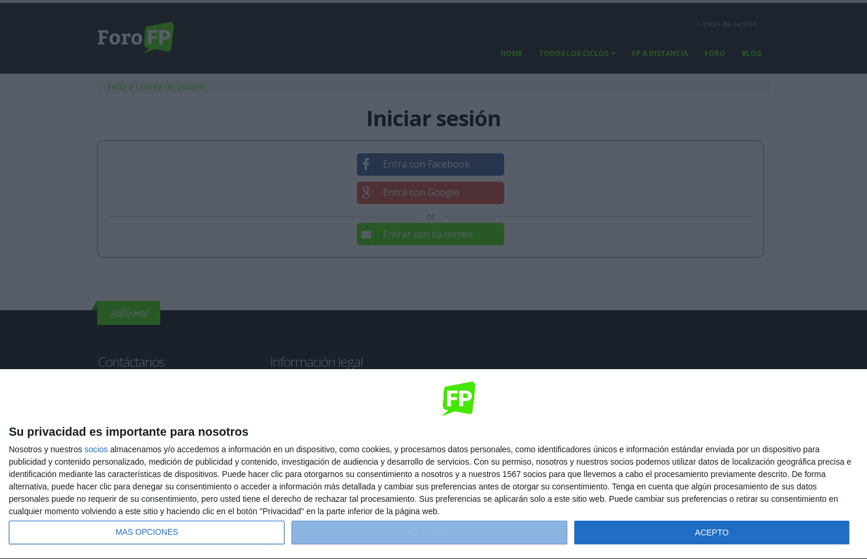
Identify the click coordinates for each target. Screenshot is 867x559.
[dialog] (433, 464)
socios (96, 449)
